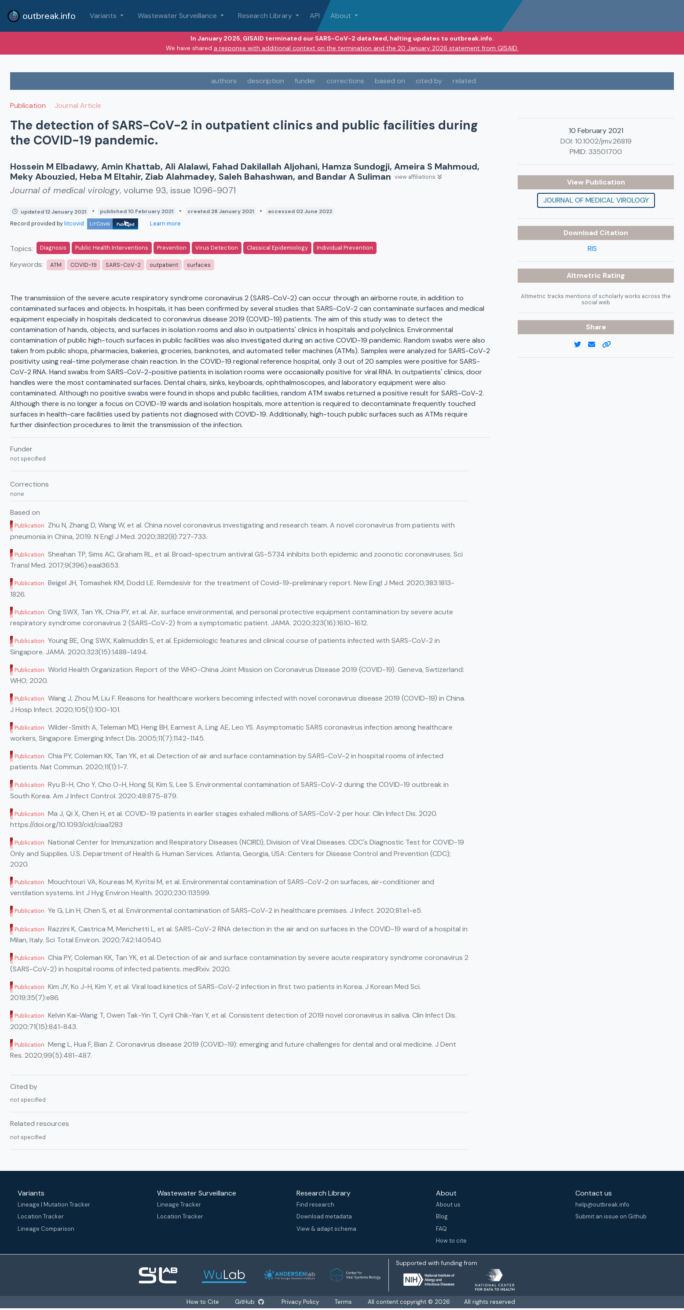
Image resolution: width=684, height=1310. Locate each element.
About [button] (341, 15)
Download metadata (324, 1216)
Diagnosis (53, 247)
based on (390, 80)
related (464, 80)
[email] (595, 344)
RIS (592, 248)
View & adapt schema (326, 1229)
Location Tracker (41, 1216)
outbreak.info (41, 15)
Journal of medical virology (596, 200)
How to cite (451, 1240)
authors (224, 80)
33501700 (605, 151)
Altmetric (585, 275)
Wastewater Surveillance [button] (178, 15)
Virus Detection (216, 247)
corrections (345, 80)
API (315, 15)
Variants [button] (104, 15)
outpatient (164, 265)
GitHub (250, 1302)
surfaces (199, 265)
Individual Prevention (345, 247)
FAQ (441, 1229)
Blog (442, 1216)
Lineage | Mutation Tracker (54, 1204)
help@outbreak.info (602, 1204)
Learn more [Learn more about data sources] (165, 223)
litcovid (101, 223)
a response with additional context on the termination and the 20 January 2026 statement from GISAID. (366, 48)
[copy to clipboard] (610, 344)
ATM (56, 265)
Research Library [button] (266, 15)
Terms (344, 1302)
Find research (315, 1204)
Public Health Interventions (111, 247)
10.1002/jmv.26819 (603, 141)
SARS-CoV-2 (123, 265)
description (265, 80)
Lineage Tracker (179, 1204)
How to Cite (203, 1302)
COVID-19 (83, 265)
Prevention (172, 247)
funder (305, 80)
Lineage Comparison (46, 1229)
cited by (429, 80)
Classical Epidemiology (277, 247)
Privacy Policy (301, 1302)
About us (448, 1204)
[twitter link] (581, 344)
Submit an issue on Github (611, 1216)
